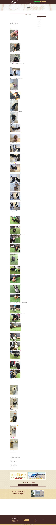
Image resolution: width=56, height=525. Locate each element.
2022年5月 (38, 19)
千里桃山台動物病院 (22, 494)
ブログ (44, 3)
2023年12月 (38, 17)
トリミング (39, 3)
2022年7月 (38, 18)
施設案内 (30, 3)
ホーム (25, 3)
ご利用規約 (42, 519)
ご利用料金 (34, 3)
